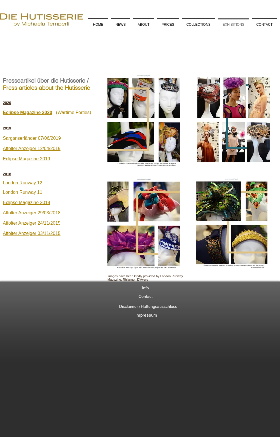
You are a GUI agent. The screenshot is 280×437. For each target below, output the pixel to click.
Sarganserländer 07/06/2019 (32, 138)
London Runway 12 (22, 182)
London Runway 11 (22, 192)
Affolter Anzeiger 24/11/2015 (32, 223)
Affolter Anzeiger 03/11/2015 (32, 233)
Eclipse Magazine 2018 (26, 202)
